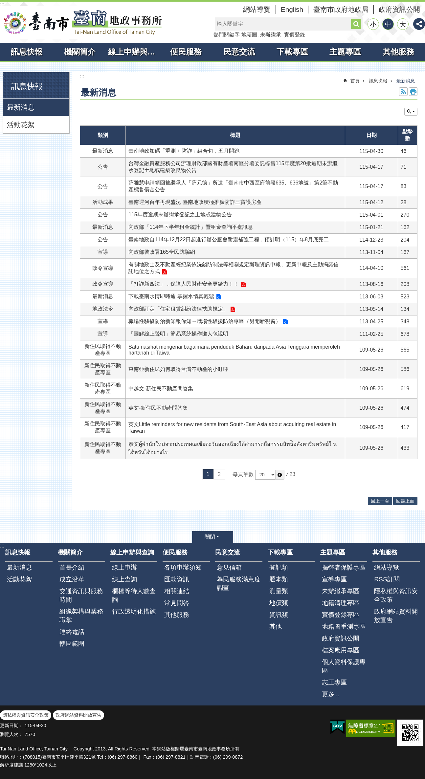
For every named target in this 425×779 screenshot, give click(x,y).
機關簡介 (80, 51)
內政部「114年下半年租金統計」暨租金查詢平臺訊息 (190, 227)
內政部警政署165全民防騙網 (161, 252)
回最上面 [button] (405, 501)
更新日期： (11, 725)
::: (2, 4)
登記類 (278, 567)
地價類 (278, 602)
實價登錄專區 (340, 614)
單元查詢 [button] (410, 112)
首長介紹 (71, 567)
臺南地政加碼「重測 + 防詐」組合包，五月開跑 (183, 151)
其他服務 (398, 51)
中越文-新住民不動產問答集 (160, 388)
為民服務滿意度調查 (238, 583)
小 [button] (373, 24)
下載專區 (292, 51)
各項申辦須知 (183, 567)
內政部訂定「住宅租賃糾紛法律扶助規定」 (178, 309)
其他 (275, 626)
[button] (279, 475)
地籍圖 (249, 34)
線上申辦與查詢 (134, 51)
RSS (403, 91)
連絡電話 (71, 631)
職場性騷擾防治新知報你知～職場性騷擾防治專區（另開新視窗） (204, 321)
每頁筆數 (243, 474)
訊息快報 (26, 51)
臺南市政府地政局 (341, 9)
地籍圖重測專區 (344, 626)
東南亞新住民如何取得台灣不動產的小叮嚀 (178, 369)
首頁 (355, 80)
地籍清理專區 (340, 602)
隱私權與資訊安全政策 (396, 595)
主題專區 (345, 51)
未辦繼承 (270, 34)
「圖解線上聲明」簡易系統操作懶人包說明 (178, 333)
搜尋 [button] (356, 24)
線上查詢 (124, 579)
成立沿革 (71, 579)
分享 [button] (419, 24)
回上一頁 (380, 501)
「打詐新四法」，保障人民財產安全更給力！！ (183, 284)
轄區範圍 (71, 643)
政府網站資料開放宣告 (396, 615)
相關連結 (176, 591)
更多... (331, 694)
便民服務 (186, 51)
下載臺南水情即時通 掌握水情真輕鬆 (171, 296)
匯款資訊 (176, 579)
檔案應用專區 (340, 650)
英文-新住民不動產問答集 (158, 408)
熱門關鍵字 (226, 34)
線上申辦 (124, 567)
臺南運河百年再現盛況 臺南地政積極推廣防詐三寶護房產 (194, 202)
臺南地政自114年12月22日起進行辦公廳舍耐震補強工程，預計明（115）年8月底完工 (228, 239)
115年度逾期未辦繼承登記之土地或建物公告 (180, 214)
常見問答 (176, 602)
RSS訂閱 (386, 579)
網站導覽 (257, 9)
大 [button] (403, 24)
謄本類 (278, 579)
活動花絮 (20, 124)
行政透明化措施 (134, 611)
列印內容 (413, 91)
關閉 (210, 537)
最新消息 (20, 107)
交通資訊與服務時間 (81, 595)
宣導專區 (334, 579)
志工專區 (334, 682)
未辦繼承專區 (340, 591)
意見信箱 (229, 567)
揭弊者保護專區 (344, 567)
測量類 (278, 591)
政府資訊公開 (399, 9)
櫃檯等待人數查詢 (134, 595)
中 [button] (388, 24)
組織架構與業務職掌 (81, 615)
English (292, 9)
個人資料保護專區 (344, 666)
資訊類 (278, 614)
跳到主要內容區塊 (3, 3)
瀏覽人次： (11, 734)
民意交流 (239, 51)
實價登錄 (294, 34)
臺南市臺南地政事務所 (82, 22)
